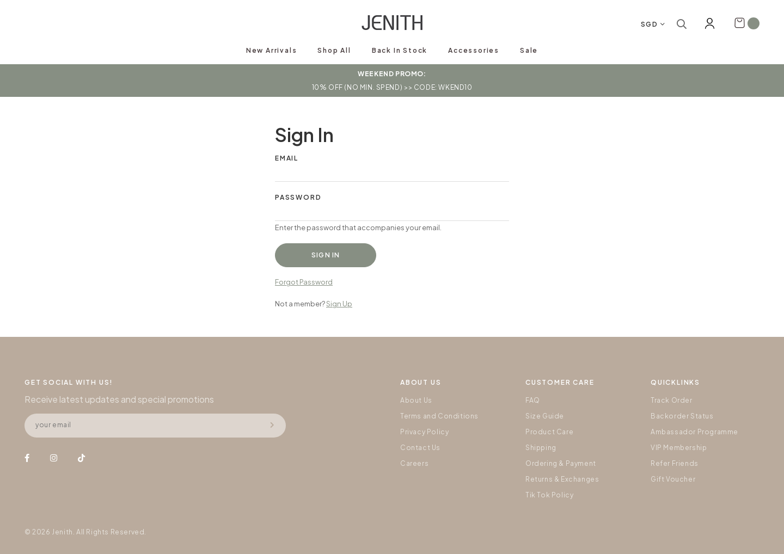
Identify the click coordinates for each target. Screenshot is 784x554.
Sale (529, 50)
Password (298, 197)
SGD (649, 24)
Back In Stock (399, 50)
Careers (414, 463)
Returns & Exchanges (562, 479)
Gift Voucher (673, 479)
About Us (416, 400)
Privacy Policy (424, 432)
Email (286, 158)
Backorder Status (682, 416)
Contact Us (420, 448)
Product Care (549, 432)
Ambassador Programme (694, 432)
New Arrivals (271, 50)
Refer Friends (675, 463)
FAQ (532, 400)
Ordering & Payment (560, 463)
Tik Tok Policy (549, 495)
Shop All (334, 50)
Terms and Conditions (439, 416)
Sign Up (339, 303)
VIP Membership (679, 448)
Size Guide (544, 416)
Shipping (540, 448)
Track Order (672, 400)
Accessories (473, 50)
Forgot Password (304, 282)
